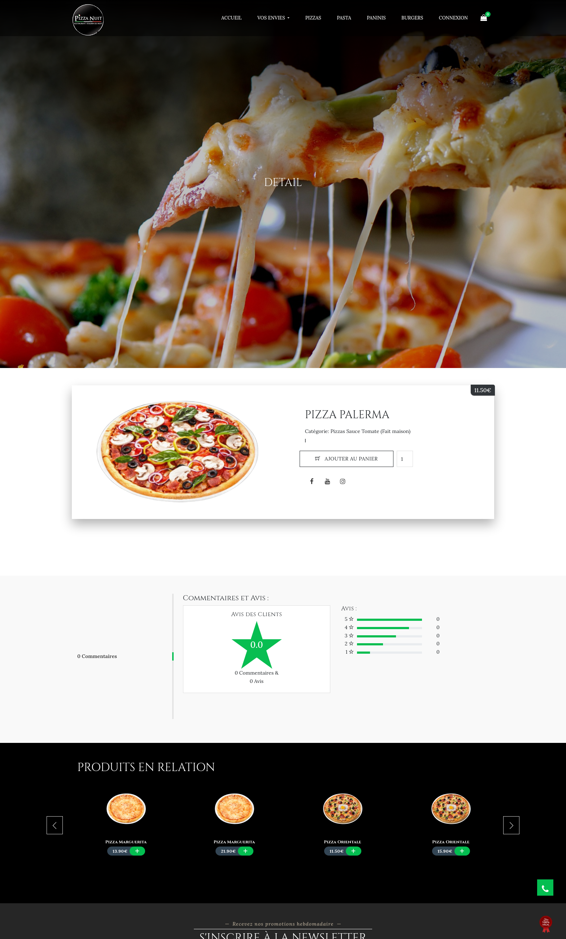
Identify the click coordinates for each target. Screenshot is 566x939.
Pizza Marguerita (126, 842)
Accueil (231, 18)
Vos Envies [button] (271, 18)
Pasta (344, 18)
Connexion (453, 18)
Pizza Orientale (342, 842)
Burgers (412, 18)
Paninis (376, 18)
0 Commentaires (97, 656)
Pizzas (313, 18)
